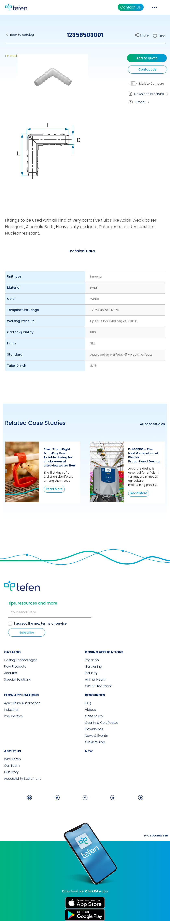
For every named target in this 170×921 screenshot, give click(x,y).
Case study (94, 716)
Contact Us (130, 7)
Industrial (11, 710)
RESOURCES (95, 695)
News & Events (96, 736)
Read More (54, 489)
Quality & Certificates (101, 723)
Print (162, 36)
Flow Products (15, 667)
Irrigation (92, 660)
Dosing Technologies (20, 660)
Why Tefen (12, 759)
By (156, 835)
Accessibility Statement (22, 779)
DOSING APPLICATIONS (104, 652)
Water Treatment (98, 686)
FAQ (88, 703)
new (89, 751)
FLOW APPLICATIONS (21, 695)
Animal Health (96, 680)
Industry (91, 673)
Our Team (12, 766)
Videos (90, 710)
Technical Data (81, 251)
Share (144, 35)
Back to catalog (22, 34)
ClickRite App (95, 742)
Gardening (93, 667)
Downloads (94, 729)
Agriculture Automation (22, 703)
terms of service (54, 623)
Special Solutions (17, 680)
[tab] (81, 251)
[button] (50, 84)
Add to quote (146, 58)
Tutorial (139, 102)
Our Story (11, 772)
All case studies (152, 424)
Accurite (10, 673)
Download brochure (149, 94)
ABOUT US (12, 751)
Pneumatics (13, 716)
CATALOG (12, 652)
